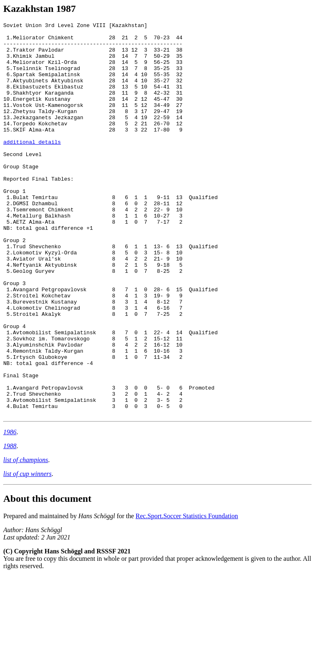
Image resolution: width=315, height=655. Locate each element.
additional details (32, 166)
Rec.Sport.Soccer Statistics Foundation (187, 594)
